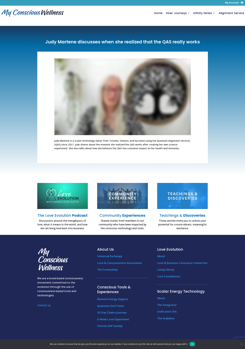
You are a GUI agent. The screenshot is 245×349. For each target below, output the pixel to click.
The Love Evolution (63, 215)
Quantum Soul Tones (110, 306)
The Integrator (167, 305)
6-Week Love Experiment (113, 319)
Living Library (165, 269)
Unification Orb (167, 311)
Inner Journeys (176, 13)
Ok (192, 344)
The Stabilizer (166, 318)
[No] (241, 344)
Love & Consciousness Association (119, 263)
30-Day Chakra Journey (112, 312)
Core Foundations (168, 276)
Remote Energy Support (112, 299)
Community (122, 215)
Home (158, 13)
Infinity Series (202, 13)
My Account (232, 3)
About (161, 256)
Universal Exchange (109, 256)
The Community (107, 269)
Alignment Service (231, 13)
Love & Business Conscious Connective (182, 263)
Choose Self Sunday (110, 326)
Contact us (44, 305)
